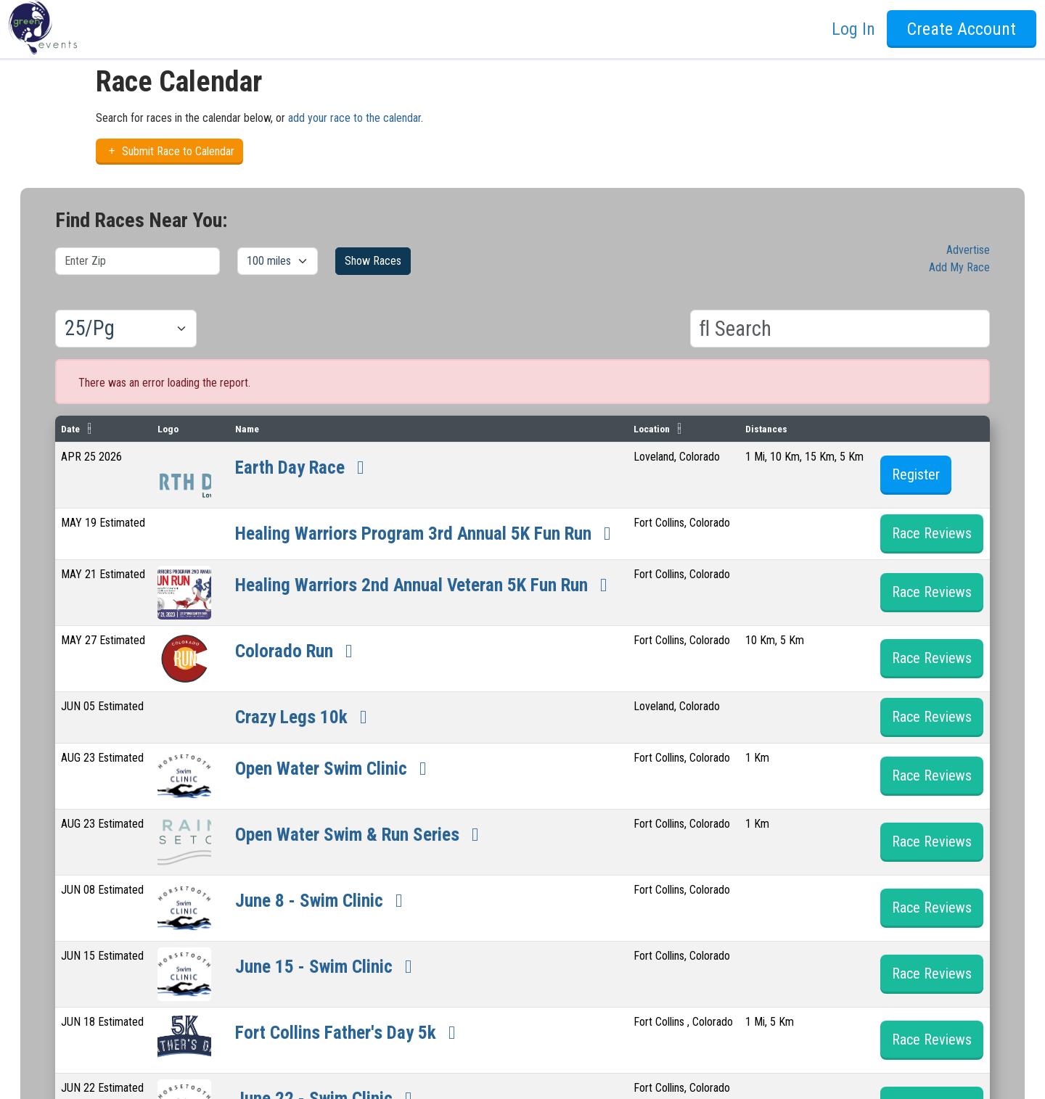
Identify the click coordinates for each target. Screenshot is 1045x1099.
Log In (853, 29)
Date (70, 429)
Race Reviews (932, 548)
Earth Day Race (313, 465)
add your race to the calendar (354, 118)
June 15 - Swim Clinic (344, 1011)
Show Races (373, 261)
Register (916, 474)
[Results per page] (126, 328)
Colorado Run (306, 695)
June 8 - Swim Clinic (338, 945)
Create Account (961, 29)
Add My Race (959, 267)
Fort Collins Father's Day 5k (370, 1077)
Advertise (968, 250)
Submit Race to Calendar (169, 151)
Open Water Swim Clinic (353, 813)
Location (680, 429)
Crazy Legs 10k (314, 761)
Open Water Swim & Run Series (387, 879)
